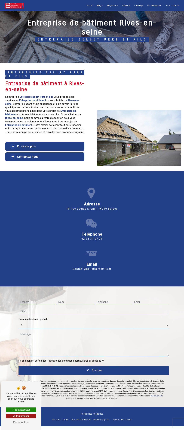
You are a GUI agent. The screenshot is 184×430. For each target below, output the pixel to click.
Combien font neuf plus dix (33, 312)
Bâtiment (126, 5)
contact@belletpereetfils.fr (92, 262)
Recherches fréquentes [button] (92, 414)
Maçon (100, 5)
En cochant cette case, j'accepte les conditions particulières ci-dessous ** (63, 354)
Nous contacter (172, 5)
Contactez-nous (24, 156)
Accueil (90, 5)
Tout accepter (21, 409)
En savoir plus (23, 146)
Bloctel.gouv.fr (157, 389)
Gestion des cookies (122, 419)
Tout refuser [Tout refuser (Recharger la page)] (21, 416)
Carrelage (138, 5)
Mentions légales (101, 419)
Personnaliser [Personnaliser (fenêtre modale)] (21, 422)
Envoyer (97, 363)
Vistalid (57, 419)
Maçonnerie (112, 5)
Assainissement (154, 5)
